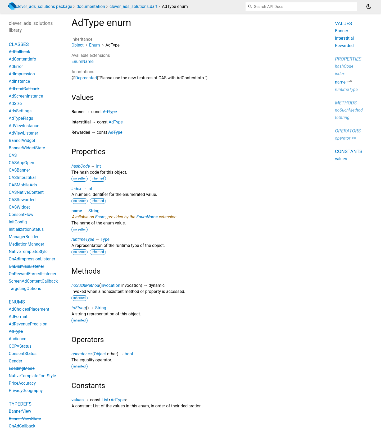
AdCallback (19, 51)
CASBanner (19, 170)
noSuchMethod (85, 285)
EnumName (82, 61)
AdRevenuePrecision (28, 323)
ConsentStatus (23, 353)
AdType (110, 111)
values (77, 399)
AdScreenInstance (26, 96)
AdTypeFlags (21, 118)
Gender (15, 360)
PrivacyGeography (26, 390)
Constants (348, 151)
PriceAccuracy (22, 383)
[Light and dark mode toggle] (369, 6)
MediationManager (26, 244)
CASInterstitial (22, 177)
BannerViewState (25, 418)
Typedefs (20, 404)
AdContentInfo (22, 59)
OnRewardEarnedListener (32, 273)
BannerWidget (22, 140)
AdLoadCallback (24, 88)
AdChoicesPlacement (29, 309)
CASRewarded (22, 199)
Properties (348, 59)
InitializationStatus (26, 229)
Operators (348, 131)
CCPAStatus (20, 346)
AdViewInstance (24, 125)
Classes (19, 44)
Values (343, 23)
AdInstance (19, 81)
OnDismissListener (26, 266)
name (76, 210)
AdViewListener (23, 133)
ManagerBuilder (24, 236)
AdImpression (22, 73)
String (93, 210)
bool (129, 353)
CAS (13, 155)
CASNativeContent (26, 192)
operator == (81, 353)
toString (78, 307)
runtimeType (82, 239)
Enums (17, 302)
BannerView (20, 411)
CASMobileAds (23, 184)
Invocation (110, 285)
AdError (16, 66)
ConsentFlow (21, 214)
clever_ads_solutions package (44, 6)
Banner (341, 30)
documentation (90, 6)
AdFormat (18, 316)
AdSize (15, 103)
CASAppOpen (21, 162)
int (98, 166)
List (105, 399)
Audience (17, 338)
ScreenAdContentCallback (33, 281)
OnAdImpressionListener (32, 258)
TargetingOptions (25, 288)
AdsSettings (20, 110)
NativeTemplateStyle (28, 251)
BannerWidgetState (27, 147)
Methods (346, 102)
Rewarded (344, 45)
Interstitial (344, 38)
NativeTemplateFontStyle (32, 375)
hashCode (80, 166)
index (76, 188)
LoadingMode (22, 368)
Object (77, 45)
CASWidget (19, 207)
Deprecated (86, 77)
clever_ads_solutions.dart (133, 6)
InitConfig (18, 221)
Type (105, 239)
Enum (94, 45)
